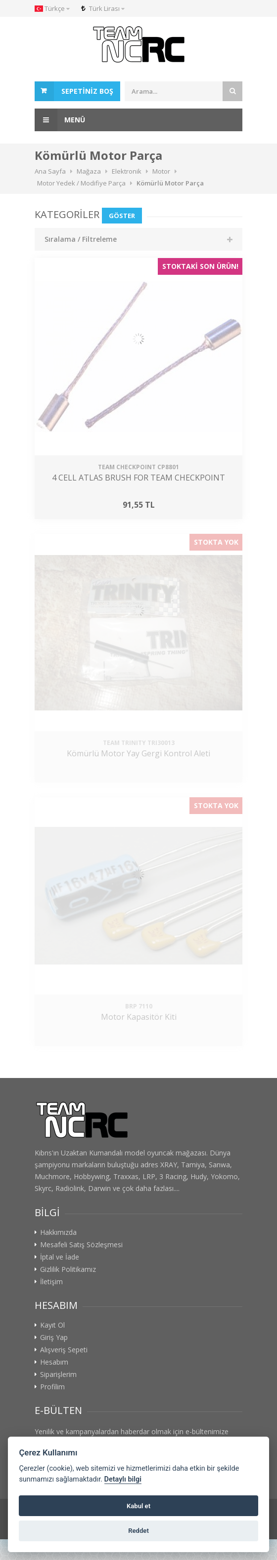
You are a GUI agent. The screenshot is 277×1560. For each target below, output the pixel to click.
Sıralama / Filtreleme (81, 239)
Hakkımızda (58, 1232)
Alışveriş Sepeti (64, 1349)
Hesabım (54, 1362)
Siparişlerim (58, 1374)
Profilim (52, 1386)
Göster (122, 215)
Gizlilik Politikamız (68, 1269)
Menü (60, 120)
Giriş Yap (54, 1337)
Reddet (138, 1530)
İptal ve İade (59, 1257)
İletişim (51, 1281)
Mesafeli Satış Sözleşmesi (81, 1244)
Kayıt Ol (52, 1325)
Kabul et (138, 1506)
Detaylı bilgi (122, 1479)
